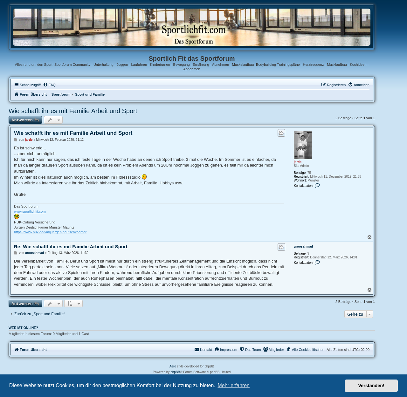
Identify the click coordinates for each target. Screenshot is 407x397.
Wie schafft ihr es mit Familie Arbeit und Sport (73, 110)
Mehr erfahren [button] (233, 385)
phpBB (175, 372)
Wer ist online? (23, 328)
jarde (297, 162)
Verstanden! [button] (371, 385)
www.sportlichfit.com (30, 211)
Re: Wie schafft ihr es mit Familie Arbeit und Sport (71, 246)
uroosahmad (303, 246)
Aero (172, 366)
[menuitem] (49, 85)
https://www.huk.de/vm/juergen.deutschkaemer (50, 232)
